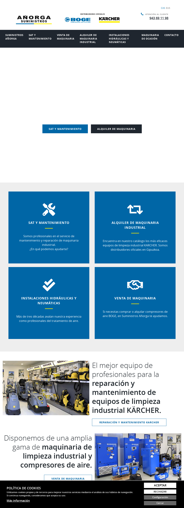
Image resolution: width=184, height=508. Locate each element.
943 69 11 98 (159, 18)
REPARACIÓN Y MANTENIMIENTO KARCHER (129, 422)
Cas (163, 7)
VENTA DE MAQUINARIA (68, 478)
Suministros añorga (14, 36)
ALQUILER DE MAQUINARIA (116, 129)
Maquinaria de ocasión (150, 36)
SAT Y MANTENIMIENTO (65, 129)
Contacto (171, 35)
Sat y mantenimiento (40, 36)
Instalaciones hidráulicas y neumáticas (119, 38)
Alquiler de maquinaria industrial (88, 38)
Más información (18, 501)
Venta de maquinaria (65, 36)
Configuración (160, 497)
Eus (168, 7)
